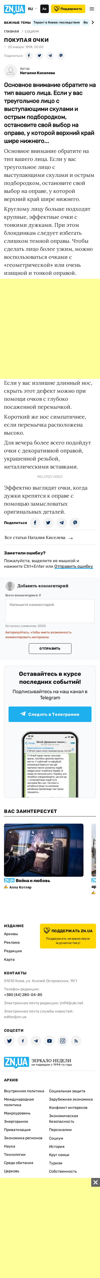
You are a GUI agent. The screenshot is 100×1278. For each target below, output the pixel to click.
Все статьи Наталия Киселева (35, 537)
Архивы (11, 934)
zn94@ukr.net (71, 1003)
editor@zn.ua (15, 1017)
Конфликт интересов (68, 1107)
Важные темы (17, 23)
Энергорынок (16, 1121)
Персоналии (60, 1130)
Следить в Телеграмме (49, 714)
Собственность (63, 1171)
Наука (9, 1146)
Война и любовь (33, 880)
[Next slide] (92, 22)
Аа (44, 9)
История (57, 1146)
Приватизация (17, 1130)
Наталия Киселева (37, 73)
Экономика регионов (23, 1138)
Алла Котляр (20, 887)
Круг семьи (59, 1155)
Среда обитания (18, 1163)
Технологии (15, 1154)
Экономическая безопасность (63, 1119)
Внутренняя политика (24, 1091)
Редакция (13, 951)
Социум (56, 1138)
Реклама (12, 942)
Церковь (11, 1171)
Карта (9, 959)
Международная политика (19, 1102)
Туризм (55, 1163)
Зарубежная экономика (71, 1099)
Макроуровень (17, 1113)
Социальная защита (67, 1091)
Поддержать (68, 8)
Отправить (49, 648)
